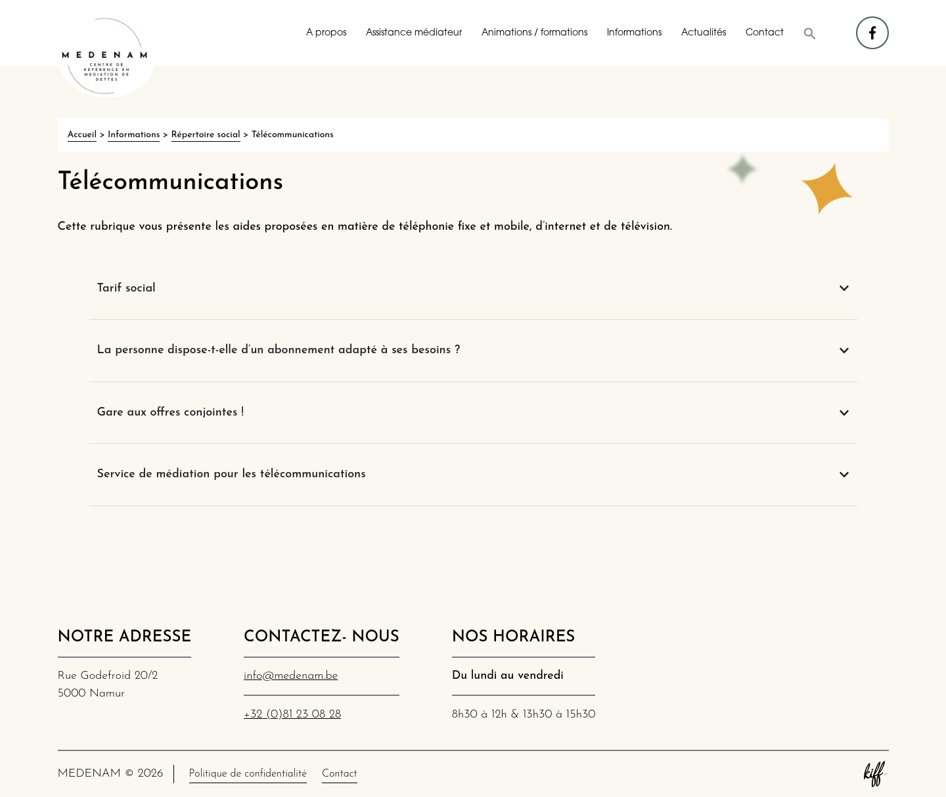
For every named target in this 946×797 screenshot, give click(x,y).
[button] (810, 33)
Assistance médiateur (414, 33)
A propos (326, 33)
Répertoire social (205, 135)
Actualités (703, 33)
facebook (873, 26)
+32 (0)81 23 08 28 (292, 714)
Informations (634, 33)
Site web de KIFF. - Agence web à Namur (876, 774)
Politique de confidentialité (248, 774)
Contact (765, 33)
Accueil (82, 135)
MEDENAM (107, 56)
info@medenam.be (291, 676)
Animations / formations (534, 33)
